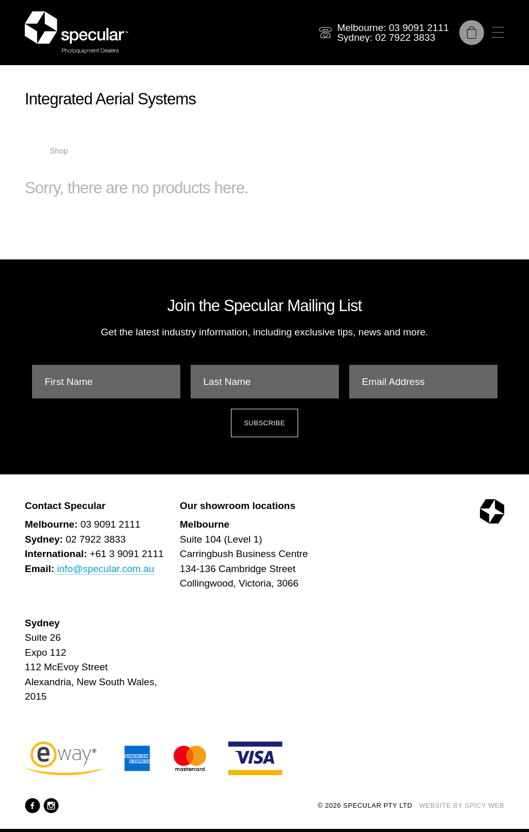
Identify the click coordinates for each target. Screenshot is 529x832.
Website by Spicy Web (461, 805)
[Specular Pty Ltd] (76, 32)
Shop (59, 150)
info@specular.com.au (105, 568)
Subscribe (264, 423)
